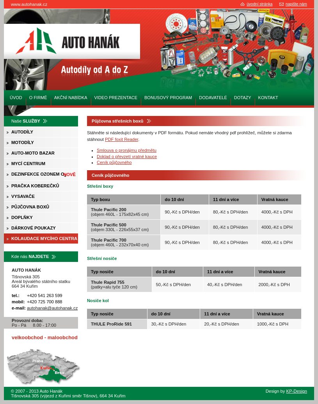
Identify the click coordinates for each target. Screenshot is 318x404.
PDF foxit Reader (121, 139)
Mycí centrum (28, 163)
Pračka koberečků (35, 185)
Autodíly (22, 132)
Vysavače (23, 196)
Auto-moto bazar (33, 153)
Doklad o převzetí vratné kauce (127, 156)
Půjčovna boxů (30, 207)
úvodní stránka (259, 4)
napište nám (296, 4)
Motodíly (22, 142)
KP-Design (296, 391)
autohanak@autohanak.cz (52, 308)
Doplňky (22, 217)
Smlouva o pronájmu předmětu (126, 150)
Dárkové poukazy (33, 228)
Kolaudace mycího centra (44, 238)
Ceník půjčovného (114, 162)
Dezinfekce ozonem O (43, 175)
